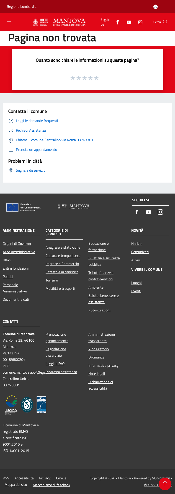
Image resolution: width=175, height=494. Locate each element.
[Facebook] (115, 22)
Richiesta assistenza (61, 371)
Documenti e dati (16, 299)
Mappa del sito (16, 484)
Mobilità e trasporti (60, 288)
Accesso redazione (158, 484)
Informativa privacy (103, 365)
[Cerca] (165, 22)
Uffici (7, 260)
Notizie (136, 243)
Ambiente (95, 287)
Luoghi (136, 282)
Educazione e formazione (98, 246)
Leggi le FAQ (55, 363)
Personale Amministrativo (15, 288)
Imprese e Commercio (62, 263)
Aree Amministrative (19, 252)
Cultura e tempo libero (63, 255)
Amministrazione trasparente (101, 337)
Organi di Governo (17, 243)
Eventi (136, 291)
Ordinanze (96, 357)
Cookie (61, 478)
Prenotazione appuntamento (57, 337)
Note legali (96, 373)
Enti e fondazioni (16, 268)
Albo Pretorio (98, 349)
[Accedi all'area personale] (155, 6)
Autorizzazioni (99, 310)
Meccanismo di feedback (51, 485)
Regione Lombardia (21, 6)
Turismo (52, 280)
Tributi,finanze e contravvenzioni (100, 276)
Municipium (161, 478)
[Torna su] (165, 484)
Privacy (45, 478)
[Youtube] (127, 22)
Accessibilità (24, 478)
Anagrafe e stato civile (63, 247)
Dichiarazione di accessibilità (100, 385)
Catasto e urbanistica (62, 272)
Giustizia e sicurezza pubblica (104, 261)
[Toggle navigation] (9, 21)
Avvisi (136, 260)
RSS (6, 478)
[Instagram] (138, 22)
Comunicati (140, 252)
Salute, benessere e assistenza (103, 299)
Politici (8, 276)
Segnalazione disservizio (56, 352)
